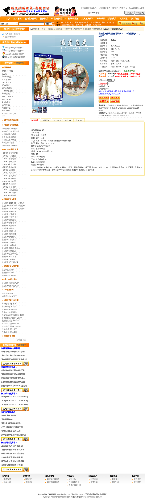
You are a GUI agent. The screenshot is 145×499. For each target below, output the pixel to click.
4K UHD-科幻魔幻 (9, 156)
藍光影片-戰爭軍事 (9, 234)
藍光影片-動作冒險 (9, 223)
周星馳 (21, 461)
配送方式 (94, 479)
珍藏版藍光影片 (10, 199)
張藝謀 (9, 431)
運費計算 (94, 482)
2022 (21, 397)
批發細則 (115, 479)
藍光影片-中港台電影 (10, 217)
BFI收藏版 (6, 85)
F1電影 (102, 22)
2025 (8, 397)
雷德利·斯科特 (6, 419)
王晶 (18, 431)
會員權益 (29, 482)
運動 (11, 382)
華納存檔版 (6, 105)
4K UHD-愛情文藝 (9, 164)
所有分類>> (21, 340)
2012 (12, 405)
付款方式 (70, 476)
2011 (16, 405)
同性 (3, 386)
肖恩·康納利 (13, 461)
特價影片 (44, 18)
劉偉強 (9, 435)
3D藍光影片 (9, 290)
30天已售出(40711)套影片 (15, 57)
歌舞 (7, 382)
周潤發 (4, 465)
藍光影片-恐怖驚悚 (9, 226)
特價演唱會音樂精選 (10, 146)
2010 (21, 405)
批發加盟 (113, 476)
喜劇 (7, 370)
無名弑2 (109, 22)
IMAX (16, 386)
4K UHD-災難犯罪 (9, 181)
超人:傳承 (79, 25)
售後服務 (137, 479)
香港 (7, 352)
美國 (23, 352)
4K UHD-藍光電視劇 (10, 153)
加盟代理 (115, 482)
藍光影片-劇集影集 (9, 211)
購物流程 (29, 479)
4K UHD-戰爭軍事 (9, 173)
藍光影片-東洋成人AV (10, 283)
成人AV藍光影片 (10, 279)
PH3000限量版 (7, 96)
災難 (19, 374)
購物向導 (26, 476)
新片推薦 (17, 18)
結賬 (135, 24)
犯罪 (3, 378)
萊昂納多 (4, 461)
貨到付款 (72, 479)
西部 (15, 382)
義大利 (23, 359)
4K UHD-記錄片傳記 (10, 190)
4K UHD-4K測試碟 (9, 195)
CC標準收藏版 (71, 18)
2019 (7, 401)
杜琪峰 (4, 431)
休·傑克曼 (18, 457)
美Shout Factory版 (9, 113)
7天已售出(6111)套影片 (14, 54)
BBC (11, 386)
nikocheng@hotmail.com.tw (61, 497)
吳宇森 (4, 435)
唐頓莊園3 (85, 22)
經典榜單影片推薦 (11, 300)
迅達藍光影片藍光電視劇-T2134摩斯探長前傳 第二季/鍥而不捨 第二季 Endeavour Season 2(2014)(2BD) (121, 107)
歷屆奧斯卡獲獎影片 (10, 309)
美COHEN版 (7, 99)
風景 (23, 382)
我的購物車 (104, 8)
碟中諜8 (88, 25)
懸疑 (7, 374)
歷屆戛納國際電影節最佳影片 (13, 315)
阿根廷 (8, 359)
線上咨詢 (132, 8)
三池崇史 (22, 435)
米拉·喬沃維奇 (18, 454)
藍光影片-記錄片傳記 (10, 254)
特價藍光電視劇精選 (10, 129)
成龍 (9, 465)
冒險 (15, 374)
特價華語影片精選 (9, 134)
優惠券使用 (49, 476)
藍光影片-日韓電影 (9, 214)
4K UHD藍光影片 (11, 149)
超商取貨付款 (74, 482)
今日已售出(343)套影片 (14, 48)
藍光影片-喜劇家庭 (9, 240)
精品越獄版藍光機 (11, 120)
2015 (25, 401)
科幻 (19, 370)
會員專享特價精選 (11, 125)
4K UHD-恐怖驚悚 (9, 162)
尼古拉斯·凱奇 (6, 446)
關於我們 (5, 476)
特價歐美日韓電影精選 (10, 131)
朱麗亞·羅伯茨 (6, 454)
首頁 (8, 18)
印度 (23, 355)
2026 (3, 397)
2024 (12, 397)
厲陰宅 (77, 22)
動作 (11, 370)
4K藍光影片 (56, 18)
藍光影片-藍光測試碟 (10, 262)
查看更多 (18, 63)
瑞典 (3, 359)
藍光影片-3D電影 (8, 259)
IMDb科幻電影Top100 (10, 324)
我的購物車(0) (10, 37)
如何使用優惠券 (53, 479)
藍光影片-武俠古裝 (9, 237)
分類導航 (101, 18)
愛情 (15, 370)
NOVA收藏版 (7, 88)
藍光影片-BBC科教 (9, 257)
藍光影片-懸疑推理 (9, 231)
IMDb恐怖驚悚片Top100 (11, 326)
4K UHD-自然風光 (9, 184)
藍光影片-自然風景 (9, 251)
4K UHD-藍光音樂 (9, 187)
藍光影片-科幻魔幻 (9, 228)
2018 (12, 401)
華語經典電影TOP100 (10, 321)
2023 (16, 397)
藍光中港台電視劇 (9, 275)
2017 (16, 401)
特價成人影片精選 (9, 140)
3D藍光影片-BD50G (9, 293)
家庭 (11, 374)
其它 (3, 116)
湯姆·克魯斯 (17, 446)
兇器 (63, 25)
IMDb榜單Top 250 (9, 304)
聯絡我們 (134, 18)
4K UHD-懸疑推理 (9, 176)
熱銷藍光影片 (31, 18)
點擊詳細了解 (129, 71)
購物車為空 (126, 24)
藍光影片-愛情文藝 (9, 220)
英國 (7, 355)
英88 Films (6, 111)
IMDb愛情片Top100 (9, 332)
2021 (25, 397)
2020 (3, 401)
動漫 (15, 378)
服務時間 (137, 482)
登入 (143, 24)
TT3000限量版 (7, 91)
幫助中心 (123, 8)
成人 (23, 378)
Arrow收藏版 (7, 77)
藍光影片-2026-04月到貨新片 (13, 203)
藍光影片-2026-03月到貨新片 (13, 206)
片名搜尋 (21, 345)
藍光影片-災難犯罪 (9, 242)
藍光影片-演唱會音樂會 (11, 248)
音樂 (19, 378)
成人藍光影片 (87, 18)
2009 (25, 405)
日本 (19, 352)
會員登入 (92, 8)
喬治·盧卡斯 (6, 423)
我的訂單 (115, 8)
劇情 (3, 370)
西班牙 (17, 359)
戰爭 (23, 374)
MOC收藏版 (6, 80)
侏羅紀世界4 (98, 25)
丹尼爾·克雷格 (18, 450)
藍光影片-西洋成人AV (10, 286)
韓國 (15, 352)
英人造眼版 (6, 102)
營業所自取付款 (75, 485)
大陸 (11, 352)
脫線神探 (94, 22)
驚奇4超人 (69, 22)
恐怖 (23, 370)
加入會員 (8, 34)
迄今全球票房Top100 (10, 307)
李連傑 (13, 465)
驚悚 (3, 374)
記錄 (3, 382)
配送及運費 (92, 476)
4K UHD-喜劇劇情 (9, 167)
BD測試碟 (22, 386)
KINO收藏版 (6, 82)
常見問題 (123, 18)
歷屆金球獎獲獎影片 (10, 312)
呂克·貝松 (5, 427)
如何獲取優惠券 (53, 482)
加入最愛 (140, 8)
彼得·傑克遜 (15, 423)
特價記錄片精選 (8, 143)
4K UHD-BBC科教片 (10, 193)
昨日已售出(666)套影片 (14, 51)
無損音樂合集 (9, 336)
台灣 (3, 352)
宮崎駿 (15, 435)
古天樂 (19, 465)
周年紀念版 (6, 94)
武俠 (7, 378)
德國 (19, 355)
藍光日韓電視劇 (8, 273)
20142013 (5, 405)
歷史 (19, 382)
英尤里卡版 (6, 108)
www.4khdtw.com (63, 494)
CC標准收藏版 (7, 71)
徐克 (14, 431)
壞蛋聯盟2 (70, 25)
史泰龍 (4, 457)
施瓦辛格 (10, 457)
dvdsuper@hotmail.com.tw (91, 497)
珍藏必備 (7, 67)
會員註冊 (84, 8)
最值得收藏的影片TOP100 (12, 318)
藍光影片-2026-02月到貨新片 (13, 209)
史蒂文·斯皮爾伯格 (8, 415)
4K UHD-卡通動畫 (9, 178)
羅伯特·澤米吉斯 (15, 427)
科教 (7, 386)
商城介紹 (7, 482)
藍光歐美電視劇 (8, 270)
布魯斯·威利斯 (6, 450)
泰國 (13, 359)
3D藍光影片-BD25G (9, 296)
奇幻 (11, 378)
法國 (3, 355)
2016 (21, 401)
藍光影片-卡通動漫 (9, 245)
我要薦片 (112, 18)
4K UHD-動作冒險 (9, 159)
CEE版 (4, 74)
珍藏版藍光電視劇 (11, 266)
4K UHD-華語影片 (9, 170)
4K (62, 22)
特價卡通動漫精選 (9, 137)
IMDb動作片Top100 (9, 329)
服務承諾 (135, 476)
